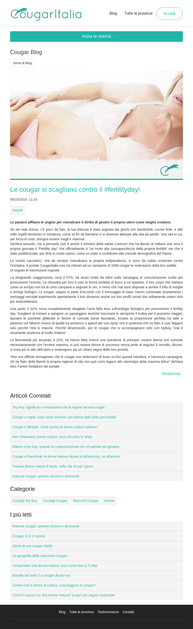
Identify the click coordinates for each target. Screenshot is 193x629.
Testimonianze (108, 612)
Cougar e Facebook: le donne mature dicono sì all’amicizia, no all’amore (66, 456)
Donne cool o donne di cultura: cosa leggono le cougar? (54, 585)
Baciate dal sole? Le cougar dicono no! (41, 575)
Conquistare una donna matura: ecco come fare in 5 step (54, 565)
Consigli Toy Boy (24, 501)
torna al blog (22, 63)
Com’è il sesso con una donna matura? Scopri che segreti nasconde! (63, 595)
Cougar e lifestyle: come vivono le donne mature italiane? (55, 427)
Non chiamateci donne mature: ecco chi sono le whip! (52, 437)
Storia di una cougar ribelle (32, 546)
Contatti (128, 612)
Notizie (17, 210)
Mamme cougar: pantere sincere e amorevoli (45, 476)
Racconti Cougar (85, 501)
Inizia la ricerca (96, 36)
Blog (113, 13)
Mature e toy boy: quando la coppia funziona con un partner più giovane (65, 447)
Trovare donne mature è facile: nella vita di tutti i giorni (52, 466)
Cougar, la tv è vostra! (28, 536)
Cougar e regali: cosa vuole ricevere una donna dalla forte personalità (64, 417)
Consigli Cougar (55, 501)
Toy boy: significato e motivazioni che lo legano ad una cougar (58, 407)
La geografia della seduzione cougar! (40, 556)
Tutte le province (138, 13)
